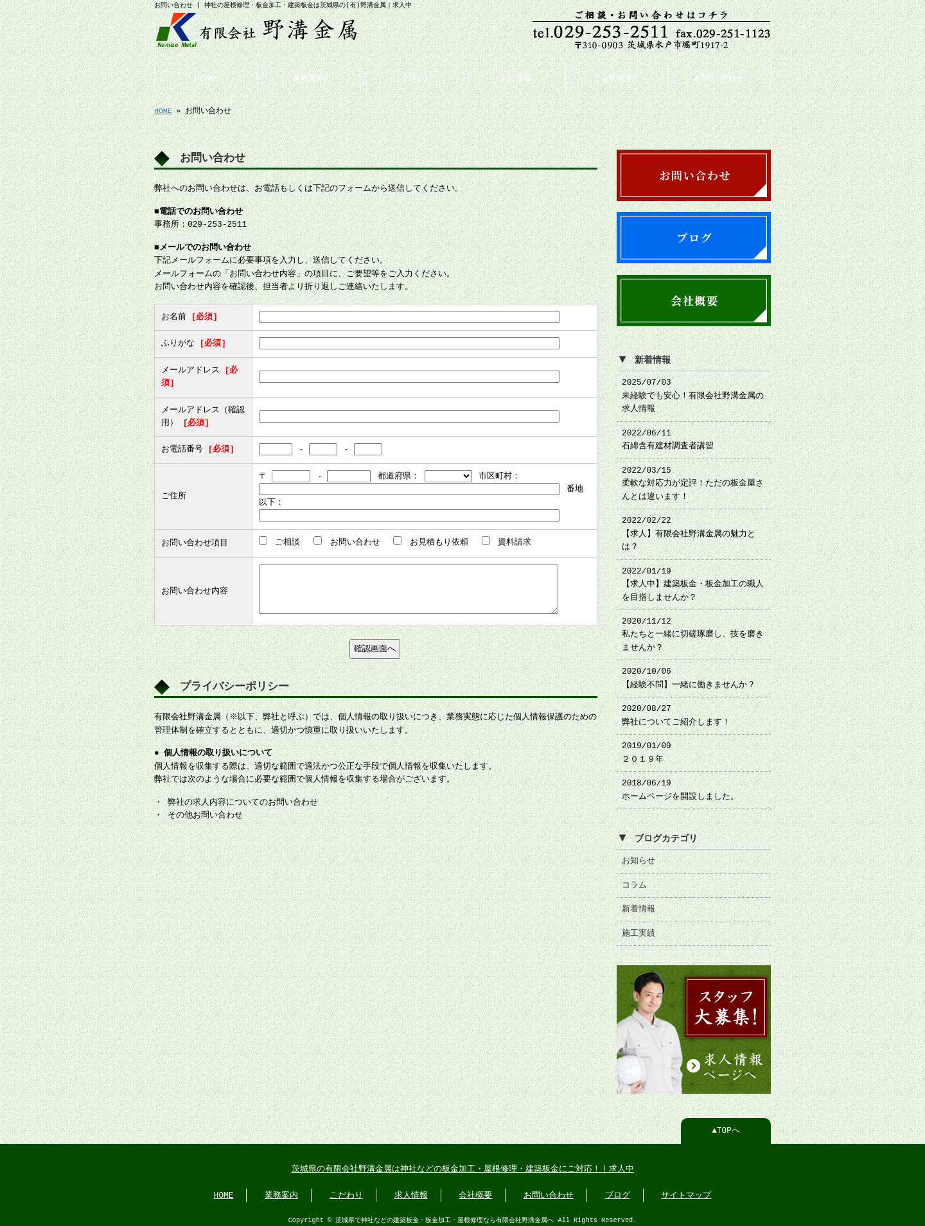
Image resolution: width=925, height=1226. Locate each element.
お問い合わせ (719, 77)
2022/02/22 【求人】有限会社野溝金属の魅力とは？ (688, 529)
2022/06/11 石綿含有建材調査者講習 (668, 435)
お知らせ (638, 856)
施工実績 (638, 928)
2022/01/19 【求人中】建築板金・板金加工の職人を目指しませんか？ (693, 580)
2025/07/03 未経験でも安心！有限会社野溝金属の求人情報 (693, 391)
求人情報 (514, 77)
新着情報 (638, 904)
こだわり (411, 77)
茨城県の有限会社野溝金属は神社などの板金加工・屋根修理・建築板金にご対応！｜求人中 (463, 1163)
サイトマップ (686, 1189)
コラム (634, 880)
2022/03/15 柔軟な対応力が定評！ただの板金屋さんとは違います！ (693, 479)
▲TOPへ (726, 1124)
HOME (206, 77)
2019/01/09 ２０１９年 (646, 747)
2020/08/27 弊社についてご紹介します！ (676, 710)
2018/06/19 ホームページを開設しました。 (680, 785)
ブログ (617, 1189)
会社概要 (617, 77)
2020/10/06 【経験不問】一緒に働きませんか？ (688, 673)
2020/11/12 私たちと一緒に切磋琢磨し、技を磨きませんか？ (693, 630)
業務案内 (309, 77)
